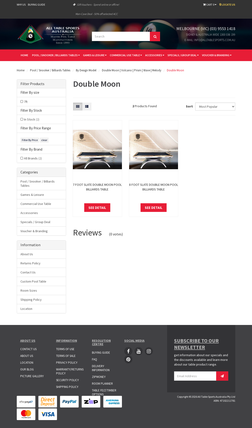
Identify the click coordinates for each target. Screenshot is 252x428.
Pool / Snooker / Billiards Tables (56, 55)
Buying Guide (36, 4)
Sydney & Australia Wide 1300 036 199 (210, 35)
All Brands (33, 158)
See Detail (97, 207)
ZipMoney (99, 377)
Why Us (21, 4)
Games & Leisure (95, 55)
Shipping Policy (31, 299)
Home (24, 55)
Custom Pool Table (33, 281)
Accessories (154, 55)
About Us (26, 254)
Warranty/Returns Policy (70, 371)
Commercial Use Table (126, 55)
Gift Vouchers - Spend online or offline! (96, 4)
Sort (189, 106)
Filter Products (32, 84)
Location (26, 309)
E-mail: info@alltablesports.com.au (210, 40)
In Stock (31, 119)
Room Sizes (28, 290)
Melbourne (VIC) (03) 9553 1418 (205, 28)
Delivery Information (101, 368)
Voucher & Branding (217, 55)
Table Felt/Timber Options (104, 392)
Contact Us (28, 272)
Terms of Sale (66, 356)
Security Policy (67, 380)
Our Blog (27, 369)
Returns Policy (30, 263)
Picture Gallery (32, 376)
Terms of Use (65, 349)
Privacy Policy (66, 363)
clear (44, 140)
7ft (25, 102)
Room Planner (102, 384)
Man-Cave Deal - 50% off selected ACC (96, 14)
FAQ (94, 359)
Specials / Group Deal (183, 55)
